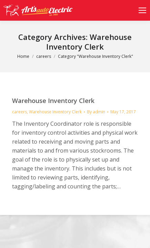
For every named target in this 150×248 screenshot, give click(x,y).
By (96, 112)
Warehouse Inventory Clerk (53, 100)
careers (43, 56)
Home (23, 56)
